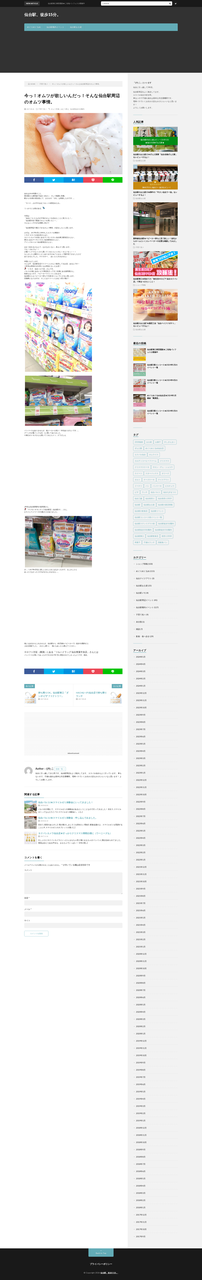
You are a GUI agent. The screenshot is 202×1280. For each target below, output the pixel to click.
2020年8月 (141, 983)
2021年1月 (141, 946)
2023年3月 (141, 758)
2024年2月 (141, 678)
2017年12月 (141, 1215)
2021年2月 (141, 939)
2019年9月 (141, 1062)
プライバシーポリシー (101, 1264)
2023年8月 (141, 722)
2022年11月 (141, 787)
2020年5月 (141, 1004)
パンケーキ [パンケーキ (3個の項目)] (157, 486)
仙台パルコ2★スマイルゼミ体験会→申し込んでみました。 (68, 817)
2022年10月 (141, 794)
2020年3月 (141, 1019)
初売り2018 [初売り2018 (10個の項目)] (167, 536)
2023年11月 (141, 700)
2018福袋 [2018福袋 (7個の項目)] (139, 442)
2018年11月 (141, 1135)
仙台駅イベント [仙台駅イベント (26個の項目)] (157, 511)
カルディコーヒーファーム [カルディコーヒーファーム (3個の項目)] (146, 461)
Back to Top (101, 1253)
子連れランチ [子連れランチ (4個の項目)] (149, 542)
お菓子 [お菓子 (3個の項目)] (158, 442)
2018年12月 (141, 1128)
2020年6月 (141, 997)
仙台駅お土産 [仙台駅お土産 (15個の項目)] (149, 505)
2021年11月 (141, 874)
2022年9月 (141, 802)
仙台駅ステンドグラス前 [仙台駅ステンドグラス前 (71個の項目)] (145, 523)
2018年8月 (141, 1157)
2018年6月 (141, 1171)
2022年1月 (141, 859)
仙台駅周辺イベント (145, 600)
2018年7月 (141, 1164)
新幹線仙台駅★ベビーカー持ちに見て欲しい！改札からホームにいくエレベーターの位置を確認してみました (155, 241)
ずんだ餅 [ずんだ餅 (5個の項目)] (138, 448)
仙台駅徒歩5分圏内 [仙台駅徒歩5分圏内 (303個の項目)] (166, 523)
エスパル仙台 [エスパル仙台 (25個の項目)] (140, 454)
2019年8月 (141, 1070)
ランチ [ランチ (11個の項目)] (144, 492)
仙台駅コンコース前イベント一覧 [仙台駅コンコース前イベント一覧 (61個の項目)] (148, 517)
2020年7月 (141, 990)
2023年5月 (141, 744)
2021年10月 (141, 881)
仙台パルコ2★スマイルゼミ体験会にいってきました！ (65, 802)
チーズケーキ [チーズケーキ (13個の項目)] (149, 480)
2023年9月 (141, 715)
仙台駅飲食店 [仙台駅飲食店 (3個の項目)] (152, 536)
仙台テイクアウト (144, 578)
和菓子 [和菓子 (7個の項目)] (137, 542)
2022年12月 (141, 780)
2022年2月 (141, 852)
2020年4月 (141, 1012)
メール (28, 909)
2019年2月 (141, 1113)
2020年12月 (141, 954)
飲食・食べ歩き (143, 636)
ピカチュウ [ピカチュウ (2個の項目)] (169, 486)
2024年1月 (141, 686)
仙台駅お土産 (76, 27)
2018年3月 (141, 1193)
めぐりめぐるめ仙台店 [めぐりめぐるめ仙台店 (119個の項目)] (155, 448)
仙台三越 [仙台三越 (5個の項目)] (138, 498)
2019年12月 (141, 1041)
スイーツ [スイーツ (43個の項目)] (138, 473)
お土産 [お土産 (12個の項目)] (149, 442)
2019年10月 (141, 1055)
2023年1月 (141, 773)
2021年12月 (141, 867)
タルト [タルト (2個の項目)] (137, 480)
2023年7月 (141, 729)
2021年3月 (141, 932)
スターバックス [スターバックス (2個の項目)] (152, 473)
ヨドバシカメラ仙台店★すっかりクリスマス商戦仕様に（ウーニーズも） (75, 833)
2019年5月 (141, 1091)
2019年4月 (141, 1099)
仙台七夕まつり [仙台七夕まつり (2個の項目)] (169, 492)
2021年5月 (141, 917)
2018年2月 (141, 1200)
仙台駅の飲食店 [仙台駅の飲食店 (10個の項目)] (141, 511)
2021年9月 (141, 888)
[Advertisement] (101, 51)
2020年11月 (141, 961)
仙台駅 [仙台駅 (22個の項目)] (137, 505)
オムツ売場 (55, 109)
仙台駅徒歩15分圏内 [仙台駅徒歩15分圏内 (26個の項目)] (163, 530)
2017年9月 (141, 1236)
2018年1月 (141, 1207)
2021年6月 (141, 910)
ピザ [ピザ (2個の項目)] (136, 492)
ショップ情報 (141, 285)
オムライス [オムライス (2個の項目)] (153, 454)
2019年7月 (141, 1077)
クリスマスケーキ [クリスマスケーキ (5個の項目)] (142, 467)
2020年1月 (141, 1033)
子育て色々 (42, 109)
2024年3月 (141, 671)
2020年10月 (141, 968)
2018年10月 (141, 1142)
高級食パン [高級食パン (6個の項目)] (162, 542)
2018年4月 (141, 1186)
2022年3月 (141, 845)
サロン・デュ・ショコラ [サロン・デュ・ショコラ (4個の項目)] (163, 467)
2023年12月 (141, 693)
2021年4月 (141, 925)
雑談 (138, 629)
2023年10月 (141, 707)
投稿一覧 (59, 769)
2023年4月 (141, 751)
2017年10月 (141, 1229)
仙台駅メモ (141, 593)
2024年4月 (141, 664)
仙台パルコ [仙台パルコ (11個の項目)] (155, 492)
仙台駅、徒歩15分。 (42, 14)
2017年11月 (141, 1222)
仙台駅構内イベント (55, 27)
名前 (27, 898)
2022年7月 (141, 816)
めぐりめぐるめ (34, 27)
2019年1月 (141, 1120)
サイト (27, 920)
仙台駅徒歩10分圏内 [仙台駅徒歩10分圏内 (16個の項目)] (143, 530)
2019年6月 (141, 1084)
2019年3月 (141, 1106)
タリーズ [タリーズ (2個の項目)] (165, 473)
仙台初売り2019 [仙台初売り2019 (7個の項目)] (165, 498)
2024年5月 (141, 657)
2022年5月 (141, 831)
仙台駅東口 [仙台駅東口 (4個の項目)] (139, 536)
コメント (28, 870)
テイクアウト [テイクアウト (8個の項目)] (163, 480)
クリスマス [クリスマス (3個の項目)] (164, 461)
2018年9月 (141, 1149)
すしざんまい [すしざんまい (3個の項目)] (169, 442)
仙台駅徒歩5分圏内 (77, 109)
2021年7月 (141, 903)
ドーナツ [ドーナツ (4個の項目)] (138, 486)
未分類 (139, 622)
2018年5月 (141, 1178)
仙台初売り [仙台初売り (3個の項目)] (150, 498)
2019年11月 (141, 1048)
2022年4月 (141, 838)
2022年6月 (141, 823)
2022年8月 (141, 809)
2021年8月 (141, 896)
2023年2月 (141, 765)
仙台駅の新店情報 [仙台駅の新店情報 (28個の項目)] (165, 505)
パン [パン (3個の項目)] (147, 486)
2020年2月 (141, 1026)
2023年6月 (141, 736)
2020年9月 (141, 975)
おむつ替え (65, 109)
